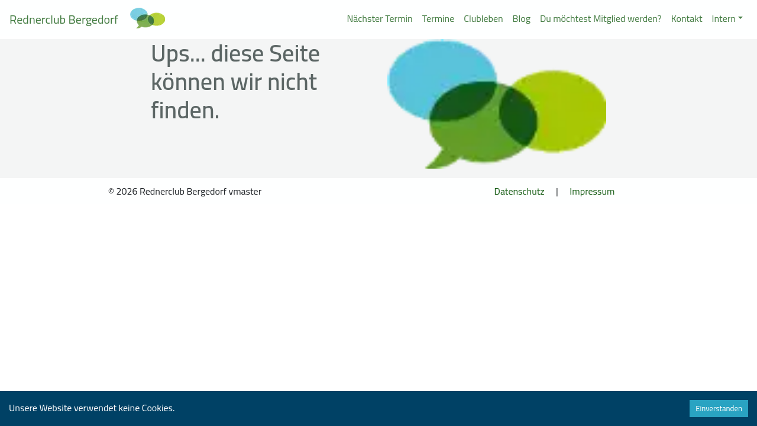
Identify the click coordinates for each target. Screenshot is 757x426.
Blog (521, 18)
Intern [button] (724, 18)
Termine (438, 18)
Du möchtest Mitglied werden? (601, 18)
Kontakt (687, 18)
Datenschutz (519, 191)
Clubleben (483, 18)
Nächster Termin (379, 18)
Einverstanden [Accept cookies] (718, 408)
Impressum (592, 191)
